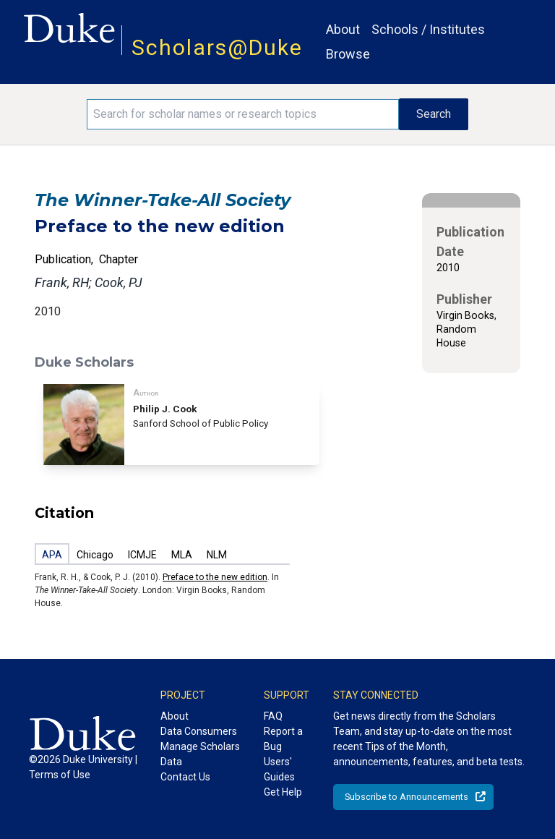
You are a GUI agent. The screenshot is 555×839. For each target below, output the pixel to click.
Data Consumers (198, 731)
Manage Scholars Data (200, 754)
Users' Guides (279, 769)
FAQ (273, 716)
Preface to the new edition (215, 577)
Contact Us (185, 777)
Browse (348, 53)
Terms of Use (59, 774)
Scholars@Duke (217, 47)
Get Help (283, 792)
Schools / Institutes (428, 29)
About (343, 29)
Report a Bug (283, 738)
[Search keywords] (243, 114)
